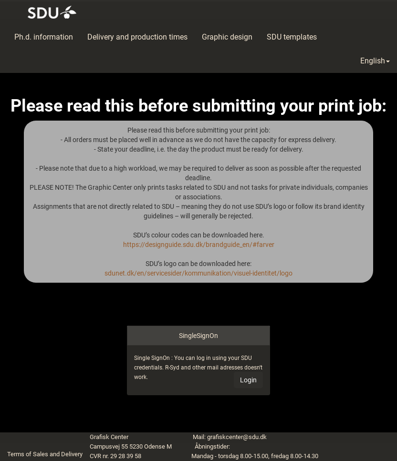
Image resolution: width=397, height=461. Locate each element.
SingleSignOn (198, 335)
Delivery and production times (137, 36)
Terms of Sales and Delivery (45, 454)
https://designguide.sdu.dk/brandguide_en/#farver (198, 244)
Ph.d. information (43, 36)
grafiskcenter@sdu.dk (237, 437)
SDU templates (292, 36)
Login (248, 380)
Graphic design (227, 36)
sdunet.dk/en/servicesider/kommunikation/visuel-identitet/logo (198, 273)
